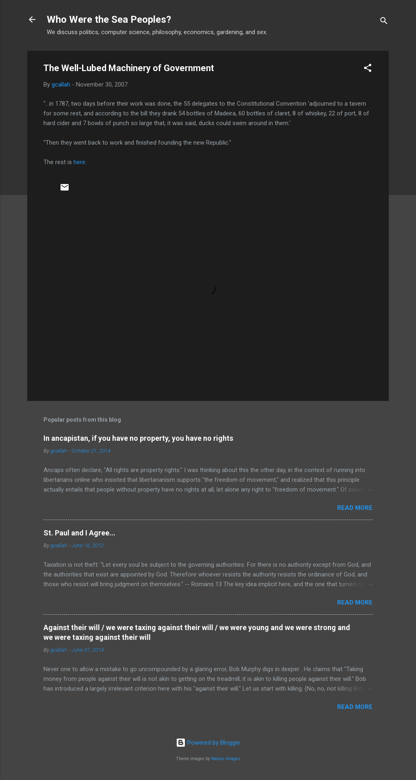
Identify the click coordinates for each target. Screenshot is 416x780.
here (79, 162)
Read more (355, 507)
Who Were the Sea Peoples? (109, 19)
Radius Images (225, 758)
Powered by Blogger (208, 742)
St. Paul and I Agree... (79, 533)
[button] (368, 69)
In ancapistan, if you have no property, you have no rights (138, 438)
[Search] (384, 22)
